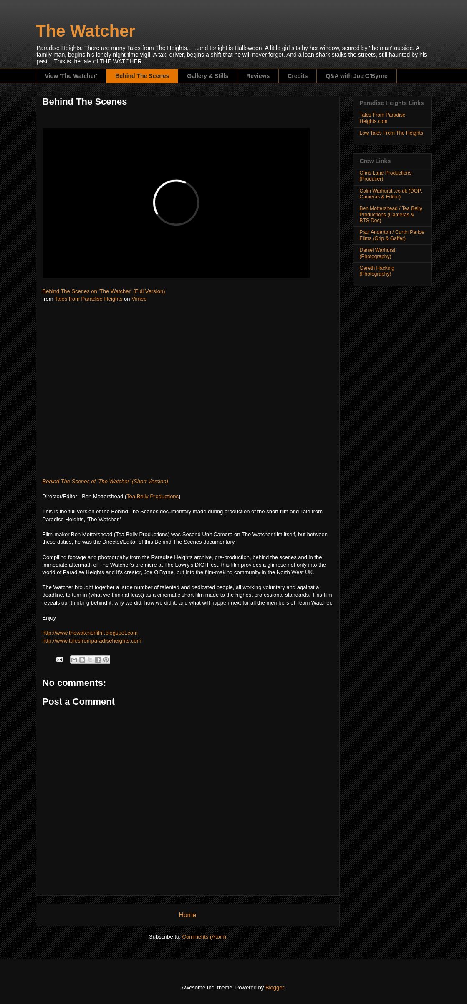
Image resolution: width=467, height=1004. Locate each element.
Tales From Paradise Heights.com (383, 118)
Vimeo (139, 299)
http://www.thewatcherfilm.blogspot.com (90, 633)
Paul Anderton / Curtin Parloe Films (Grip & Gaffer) (392, 235)
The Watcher (86, 31)
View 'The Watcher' (71, 76)
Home (188, 915)
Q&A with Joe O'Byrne (356, 76)
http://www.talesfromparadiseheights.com (92, 641)
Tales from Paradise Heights (89, 299)
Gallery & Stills (207, 76)
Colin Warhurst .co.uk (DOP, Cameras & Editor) (391, 194)
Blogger (274, 987)
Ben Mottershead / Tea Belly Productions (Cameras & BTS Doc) (391, 214)
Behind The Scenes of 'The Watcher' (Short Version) (105, 481)
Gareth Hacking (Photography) (377, 271)
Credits (298, 76)
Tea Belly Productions (152, 496)
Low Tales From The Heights (391, 133)
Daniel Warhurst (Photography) (378, 253)
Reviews (258, 76)
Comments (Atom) (204, 937)
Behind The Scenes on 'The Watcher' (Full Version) (104, 291)
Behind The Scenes (142, 76)
